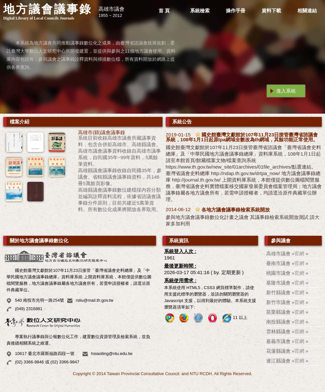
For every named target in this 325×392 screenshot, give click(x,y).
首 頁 (164, 10)
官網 (299, 253)
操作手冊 (235, 10)
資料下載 (271, 10)
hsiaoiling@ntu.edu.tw (111, 353)
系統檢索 (200, 10)
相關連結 (307, 10)
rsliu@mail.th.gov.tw (94, 300)
